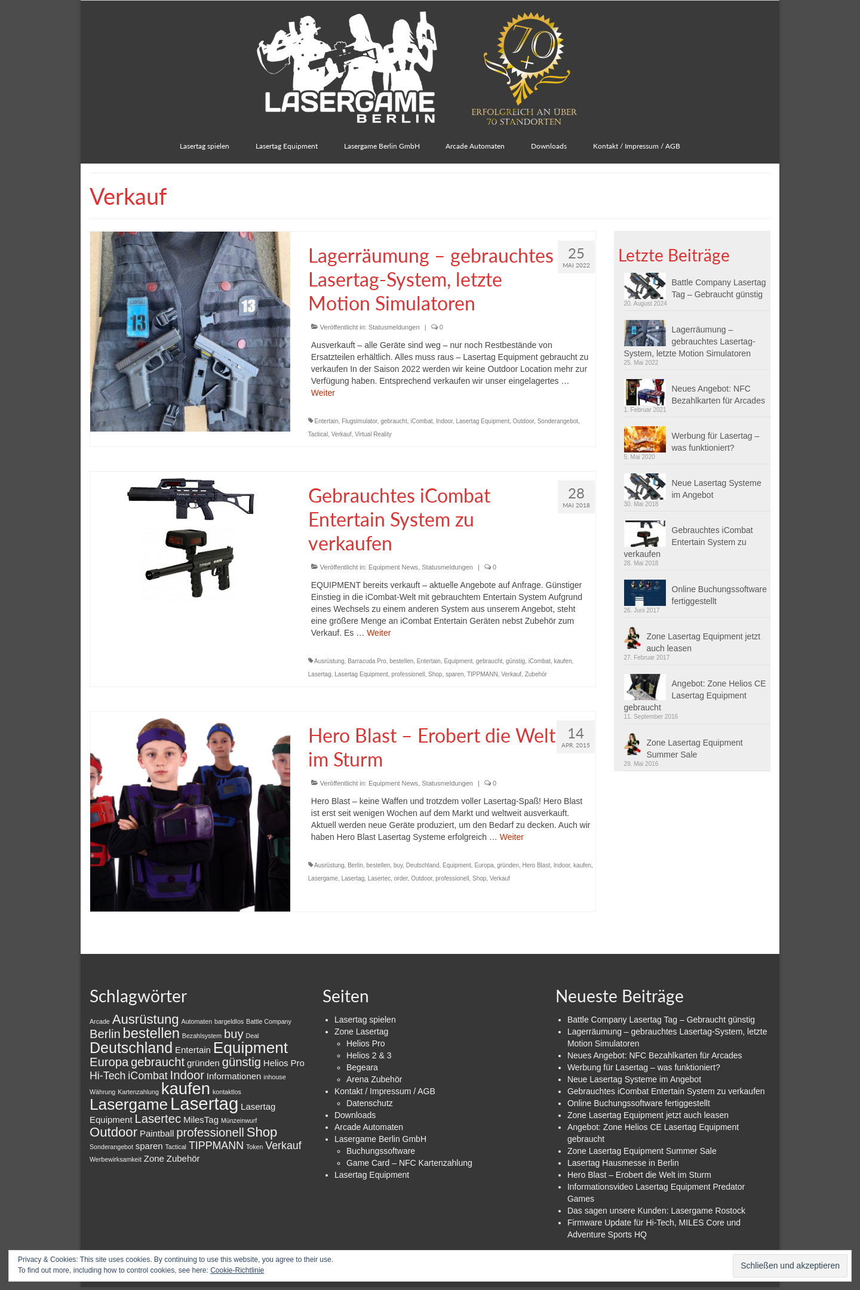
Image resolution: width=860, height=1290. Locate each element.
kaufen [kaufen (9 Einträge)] (185, 1088)
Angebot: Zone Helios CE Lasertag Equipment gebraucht (695, 695)
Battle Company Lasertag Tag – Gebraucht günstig (719, 288)
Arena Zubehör (374, 1079)
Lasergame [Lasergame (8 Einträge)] (129, 1104)
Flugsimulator (359, 421)
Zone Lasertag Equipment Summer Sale (695, 748)
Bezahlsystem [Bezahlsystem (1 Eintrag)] (202, 1035)
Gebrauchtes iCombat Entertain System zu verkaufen (688, 542)
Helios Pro (365, 1043)
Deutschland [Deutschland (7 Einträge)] (131, 1047)
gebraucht (393, 421)
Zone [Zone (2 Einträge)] (154, 1158)
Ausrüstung (329, 661)
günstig (515, 661)
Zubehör (536, 674)
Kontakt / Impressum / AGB (384, 1091)
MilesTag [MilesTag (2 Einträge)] (201, 1119)
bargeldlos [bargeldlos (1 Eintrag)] (229, 1021)
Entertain (327, 421)
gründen (508, 865)
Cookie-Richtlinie (237, 1270)
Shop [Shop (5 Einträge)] (262, 1132)
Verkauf (341, 434)
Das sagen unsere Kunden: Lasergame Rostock (656, 1210)
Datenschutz (369, 1103)
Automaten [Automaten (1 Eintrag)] (197, 1021)
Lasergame (323, 878)
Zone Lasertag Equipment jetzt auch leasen (704, 642)
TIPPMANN (482, 674)
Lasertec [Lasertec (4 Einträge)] (157, 1118)
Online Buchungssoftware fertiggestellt (719, 595)
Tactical (318, 434)
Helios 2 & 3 (368, 1055)
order (401, 878)
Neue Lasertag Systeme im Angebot (716, 489)
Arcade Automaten (368, 1127)
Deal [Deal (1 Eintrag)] (252, 1035)
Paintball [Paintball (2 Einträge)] (157, 1133)
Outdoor (524, 421)
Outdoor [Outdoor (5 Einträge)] (113, 1132)
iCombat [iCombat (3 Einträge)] (147, 1076)
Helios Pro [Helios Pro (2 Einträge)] (284, 1063)
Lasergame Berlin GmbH (380, 1139)
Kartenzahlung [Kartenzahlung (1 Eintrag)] (138, 1091)
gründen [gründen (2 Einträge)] (203, 1063)
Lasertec (379, 878)
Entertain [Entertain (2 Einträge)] (193, 1050)
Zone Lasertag (361, 1031)
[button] (648, 286)
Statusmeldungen (394, 327)
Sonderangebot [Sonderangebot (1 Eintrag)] (111, 1146)
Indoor (444, 421)
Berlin (355, 865)
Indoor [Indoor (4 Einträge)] (187, 1075)
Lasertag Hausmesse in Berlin (623, 1163)
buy (398, 865)
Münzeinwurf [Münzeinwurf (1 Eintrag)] (239, 1120)
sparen (455, 674)
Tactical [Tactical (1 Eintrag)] (175, 1146)
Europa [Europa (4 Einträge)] (109, 1062)
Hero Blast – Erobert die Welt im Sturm (639, 1175)
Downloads (355, 1115)
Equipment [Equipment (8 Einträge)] (250, 1048)
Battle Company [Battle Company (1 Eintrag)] (268, 1021)
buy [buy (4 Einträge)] (234, 1033)
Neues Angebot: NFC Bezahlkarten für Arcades (718, 394)
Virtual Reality (373, 434)
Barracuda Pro (367, 661)
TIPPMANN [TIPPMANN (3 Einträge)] (216, 1146)
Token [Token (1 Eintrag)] (254, 1146)
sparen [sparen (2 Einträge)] (149, 1146)
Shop (435, 674)
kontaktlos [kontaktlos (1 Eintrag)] (227, 1091)
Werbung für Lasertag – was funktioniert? (716, 441)
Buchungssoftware (380, 1151)
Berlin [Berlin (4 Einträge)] (105, 1033)
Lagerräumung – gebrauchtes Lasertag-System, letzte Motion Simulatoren (689, 341)
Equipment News (393, 567)
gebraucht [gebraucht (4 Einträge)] (158, 1062)
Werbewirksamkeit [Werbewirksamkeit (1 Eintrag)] (116, 1159)
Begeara (362, 1067)
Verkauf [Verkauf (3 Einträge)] (283, 1146)
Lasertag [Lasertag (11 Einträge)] (204, 1103)
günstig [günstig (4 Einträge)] (241, 1062)
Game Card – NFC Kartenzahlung (409, 1163)
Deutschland (423, 865)
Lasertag (319, 674)
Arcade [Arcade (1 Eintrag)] (100, 1021)
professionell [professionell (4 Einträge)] (210, 1132)
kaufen (563, 661)
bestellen (401, 661)
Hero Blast (536, 865)
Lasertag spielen (365, 1019)
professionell (408, 674)
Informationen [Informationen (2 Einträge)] (234, 1076)
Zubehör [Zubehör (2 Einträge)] (183, 1158)
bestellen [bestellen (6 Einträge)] (151, 1033)
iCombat (421, 421)
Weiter (323, 393)
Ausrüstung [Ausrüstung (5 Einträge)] (145, 1019)
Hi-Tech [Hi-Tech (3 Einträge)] (107, 1076)
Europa (483, 865)
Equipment (458, 661)
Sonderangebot (558, 421)
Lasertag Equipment (482, 421)
